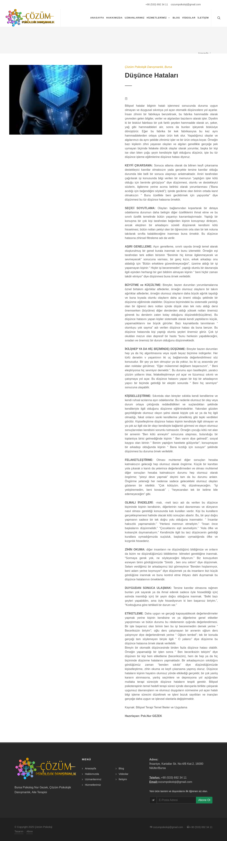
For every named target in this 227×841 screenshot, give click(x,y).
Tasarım (19, 831)
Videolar (123, 773)
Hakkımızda (92, 773)
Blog (121, 768)
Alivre (29, 831)
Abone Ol (204, 800)
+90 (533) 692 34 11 (156, 4)
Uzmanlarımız (93, 779)
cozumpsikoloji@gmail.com (186, 4)
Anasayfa (203, 53)
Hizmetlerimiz (93, 784)
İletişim (123, 779)
